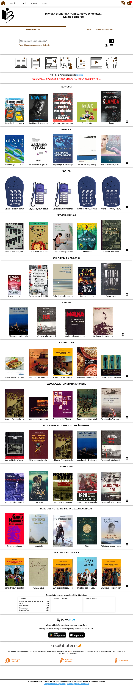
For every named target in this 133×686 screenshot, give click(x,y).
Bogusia (21, 603)
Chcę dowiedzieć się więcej (54, 684)
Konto (43, 3)
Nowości (12, 3)
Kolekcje (46, 45)
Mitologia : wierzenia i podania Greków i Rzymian (33, 601)
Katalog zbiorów (33, 29)
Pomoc (34, 3)
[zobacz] (79, 75)
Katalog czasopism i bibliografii (100, 29)
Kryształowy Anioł (24, 610)
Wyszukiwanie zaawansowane (30, 45)
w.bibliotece (64, 651)
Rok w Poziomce (24, 606)
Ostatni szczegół (23, 608)
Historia (24, 3)
